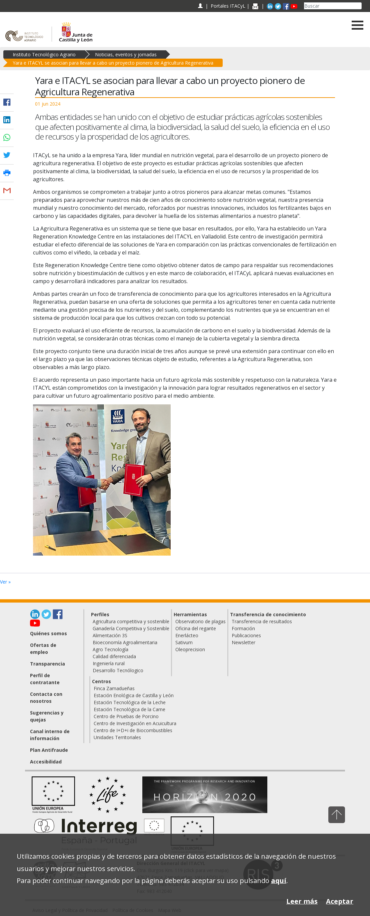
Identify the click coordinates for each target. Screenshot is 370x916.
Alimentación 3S (110, 635)
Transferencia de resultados (262, 621)
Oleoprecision (190, 649)
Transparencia (47, 664)
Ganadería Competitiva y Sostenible (131, 628)
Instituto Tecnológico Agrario (44, 54)
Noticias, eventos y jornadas (126, 54)
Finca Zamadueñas (114, 688)
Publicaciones (246, 635)
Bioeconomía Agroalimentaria (125, 642)
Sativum (184, 642)
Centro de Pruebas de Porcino (126, 716)
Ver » (5, 582)
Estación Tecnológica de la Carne (129, 709)
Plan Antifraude (49, 750)
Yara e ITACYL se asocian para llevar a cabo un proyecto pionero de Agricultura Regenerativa (113, 63)
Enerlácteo (186, 635)
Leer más (302, 901)
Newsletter (243, 642)
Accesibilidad (46, 761)
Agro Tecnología (110, 649)
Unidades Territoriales (117, 737)
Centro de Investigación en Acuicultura (135, 723)
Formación (243, 628)
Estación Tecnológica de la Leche (130, 702)
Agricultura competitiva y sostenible (131, 621)
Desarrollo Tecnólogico (118, 670)
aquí (278, 880)
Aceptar (339, 901)
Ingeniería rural (109, 663)
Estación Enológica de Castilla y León (134, 695)
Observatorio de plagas (200, 621)
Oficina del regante (195, 628)
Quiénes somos (48, 633)
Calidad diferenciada (114, 656)
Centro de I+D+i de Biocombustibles (133, 730)
